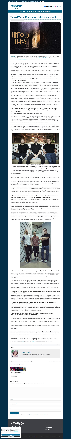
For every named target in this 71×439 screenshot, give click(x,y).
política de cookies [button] (16, 431)
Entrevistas (17, 14)
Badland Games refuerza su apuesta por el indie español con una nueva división (17, 374)
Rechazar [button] (6, 434)
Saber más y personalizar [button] (11, 436)
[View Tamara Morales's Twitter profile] (20, 353)
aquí (23, 341)
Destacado (12, 14)
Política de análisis (48, 427)
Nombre (11, 399)
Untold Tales (13, 56)
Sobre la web (47, 429)
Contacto (46, 425)
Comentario (12, 385)
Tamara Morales (26, 352)
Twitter (33, 341)
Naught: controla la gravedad (55, 361)
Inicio (46, 422)
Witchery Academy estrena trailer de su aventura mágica (21, 361)
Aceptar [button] (16, 434)
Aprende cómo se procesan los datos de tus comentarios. (37, 414)
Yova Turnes (36, 436)
